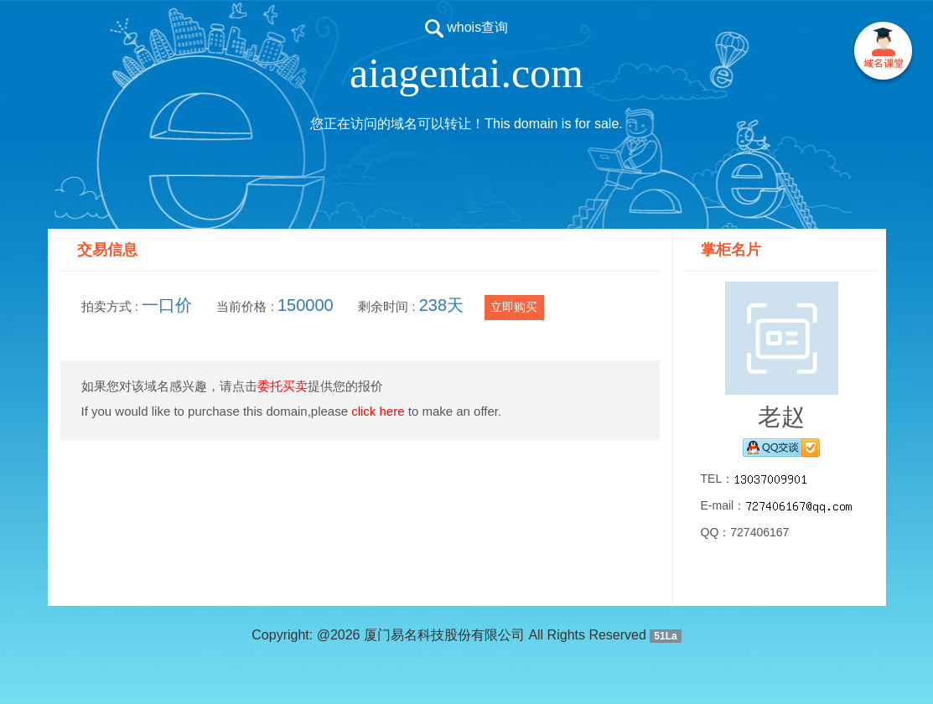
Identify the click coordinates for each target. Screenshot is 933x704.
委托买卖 (282, 386)
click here (377, 411)
